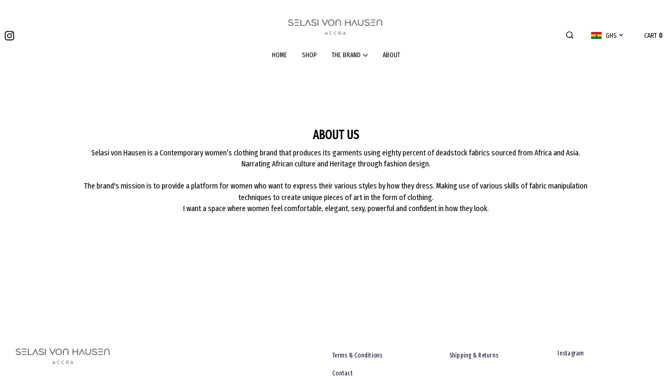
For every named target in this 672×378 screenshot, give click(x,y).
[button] (569, 36)
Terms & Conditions (357, 355)
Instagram (571, 353)
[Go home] (336, 27)
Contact (342, 373)
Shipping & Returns (474, 355)
